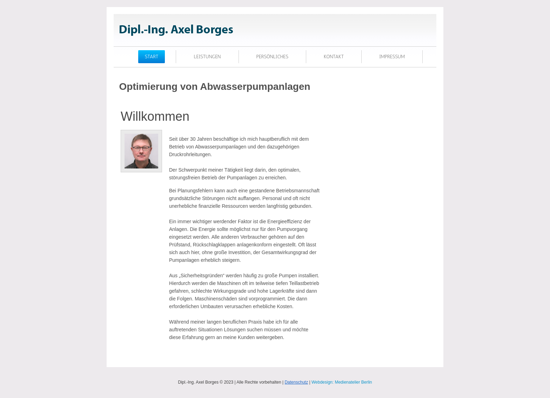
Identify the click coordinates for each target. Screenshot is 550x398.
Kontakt (334, 57)
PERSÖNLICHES (272, 57)
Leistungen (207, 57)
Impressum (392, 57)
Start (152, 57)
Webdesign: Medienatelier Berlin (341, 382)
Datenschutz (296, 382)
